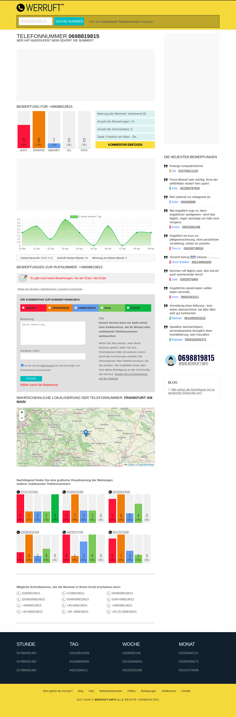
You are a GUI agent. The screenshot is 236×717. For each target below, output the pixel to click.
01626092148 (131, 653)
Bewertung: (53, 331)
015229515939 (79, 653)
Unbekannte (85, 307)
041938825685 (79, 661)
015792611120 (188, 171)
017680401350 (26, 653)
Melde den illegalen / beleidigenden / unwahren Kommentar (50, 289)
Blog (80, 691)
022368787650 (190, 188)
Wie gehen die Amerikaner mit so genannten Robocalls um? (191, 391)
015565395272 (189, 661)
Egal (106, 307)
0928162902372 (195, 339)
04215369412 (79, 670)
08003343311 (190, 297)
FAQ (91, 691)
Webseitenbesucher (110, 691)
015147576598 (189, 670)
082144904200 (201, 262)
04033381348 (191, 227)
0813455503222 (195, 318)
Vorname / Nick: (53, 354)
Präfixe (132, 691)
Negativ (29, 307)
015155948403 (132, 661)
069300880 (188, 202)
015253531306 (132, 670)
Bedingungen (48, 365)
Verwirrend (58, 307)
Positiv (133, 307)
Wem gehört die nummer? (58, 691)
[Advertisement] (86, 75)
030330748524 (193, 248)
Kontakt (186, 691)
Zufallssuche (169, 691)
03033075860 (189, 279)
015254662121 (189, 653)
